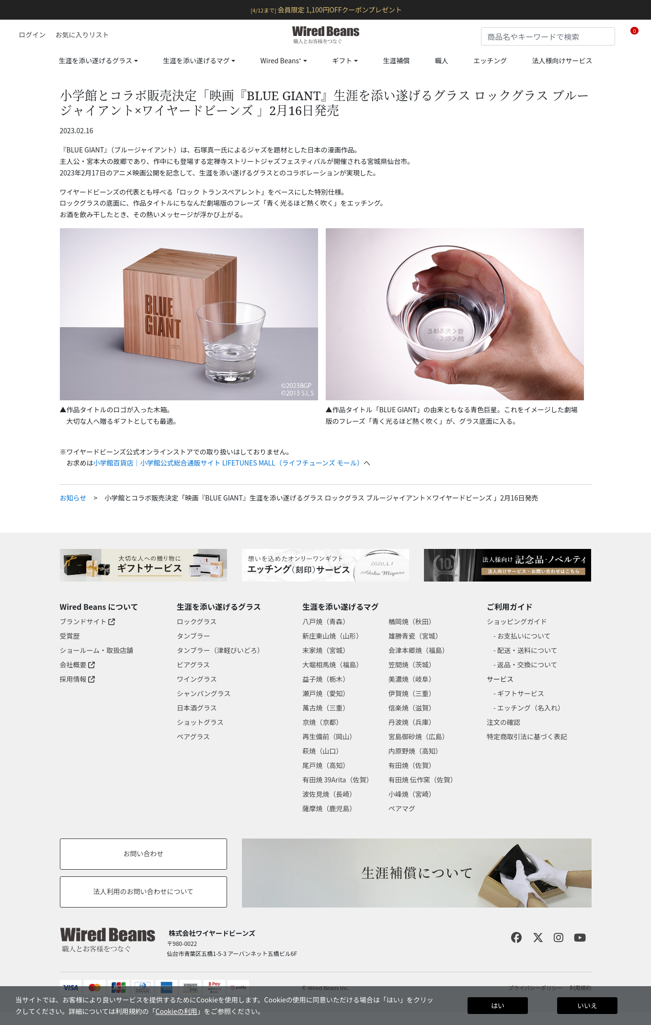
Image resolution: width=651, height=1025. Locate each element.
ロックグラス (197, 621)
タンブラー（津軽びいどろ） (220, 650)
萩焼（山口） (322, 751)
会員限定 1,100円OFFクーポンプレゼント (326, 9)
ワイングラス (197, 679)
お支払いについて (524, 636)
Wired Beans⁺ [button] (281, 60)
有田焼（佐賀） (411, 765)
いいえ (587, 1005)
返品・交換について (527, 664)
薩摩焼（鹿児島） (329, 808)
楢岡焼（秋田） (411, 621)
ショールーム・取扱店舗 (97, 650)
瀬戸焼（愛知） (325, 693)
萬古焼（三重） (325, 707)
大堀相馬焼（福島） (332, 664)
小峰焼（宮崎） (411, 794)
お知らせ (73, 497)
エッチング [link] (490, 60)
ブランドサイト (87, 621)
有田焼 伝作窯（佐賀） (422, 779)
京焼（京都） (322, 722)
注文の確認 (503, 722)
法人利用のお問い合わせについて (143, 891)
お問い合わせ (143, 853)
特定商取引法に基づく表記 (527, 736)
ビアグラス (193, 664)
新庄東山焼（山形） (332, 636)
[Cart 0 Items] (634, 35)
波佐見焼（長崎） (329, 794)
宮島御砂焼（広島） (418, 736)
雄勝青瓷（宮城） (415, 636)
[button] (29, 34)
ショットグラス (200, 722)
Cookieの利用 (176, 1011)
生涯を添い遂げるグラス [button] (95, 60)
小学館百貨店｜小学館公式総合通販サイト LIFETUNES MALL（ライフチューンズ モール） (228, 462)
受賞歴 (70, 636)
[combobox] (548, 36)
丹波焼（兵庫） (411, 722)
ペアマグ (401, 808)
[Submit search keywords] (608, 34)
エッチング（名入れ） (530, 707)
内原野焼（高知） (415, 751)
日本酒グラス (197, 707)
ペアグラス (193, 736)
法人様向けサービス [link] (562, 60)
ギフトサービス (520, 693)
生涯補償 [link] (396, 60)
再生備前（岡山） (329, 736)
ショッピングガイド (517, 621)
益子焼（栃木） (325, 679)
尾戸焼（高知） (325, 765)
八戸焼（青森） (325, 621)
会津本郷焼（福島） (418, 650)
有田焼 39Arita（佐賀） (337, 779)
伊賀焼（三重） (411, 693)
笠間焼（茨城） (411, 664)
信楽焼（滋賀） (411, 707)
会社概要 (77, 664)
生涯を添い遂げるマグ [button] (196, 60)
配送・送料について (527, 650)
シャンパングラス (203, 693)
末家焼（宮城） (325, 650)
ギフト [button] (342, 60)
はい (497, 1005)
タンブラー (193, 636)
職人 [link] (441, 60)
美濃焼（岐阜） (411, 679)
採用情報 (77, 679)
